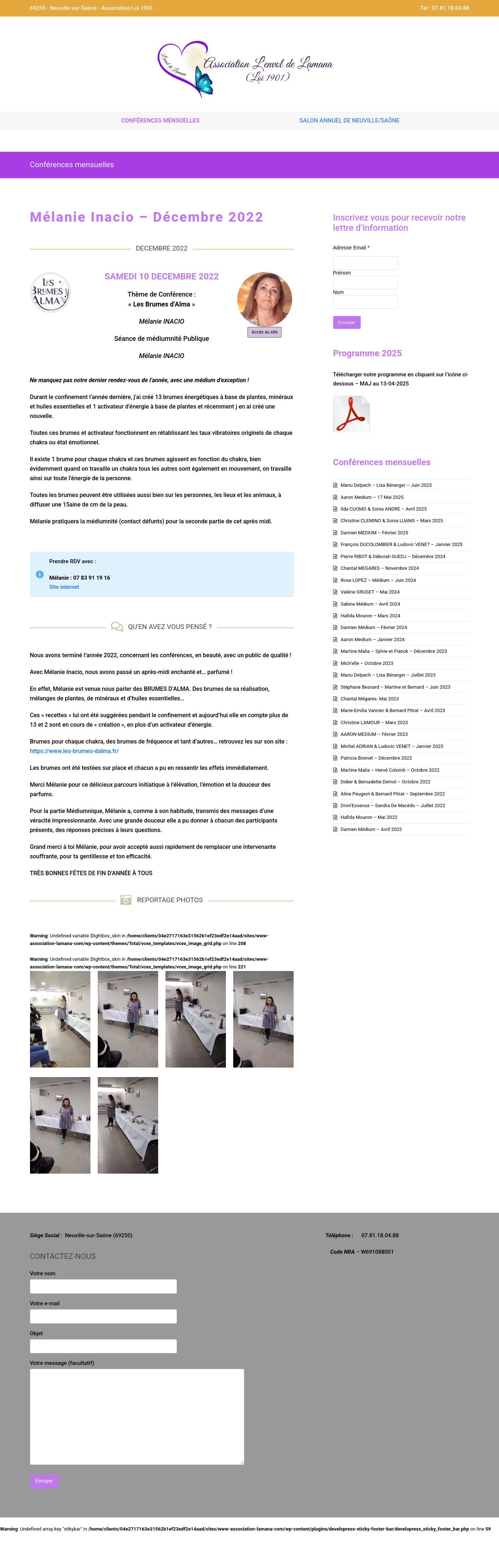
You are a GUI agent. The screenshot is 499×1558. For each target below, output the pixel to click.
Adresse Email (351, 248)
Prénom (342, 273)
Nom (338, 292)
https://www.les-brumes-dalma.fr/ (74, 751)
